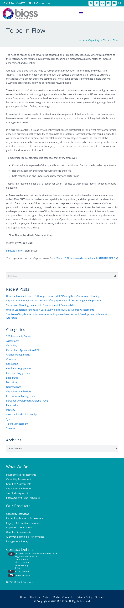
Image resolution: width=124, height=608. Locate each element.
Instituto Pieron (14, 250)
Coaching (11, 359)
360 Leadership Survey (19, 336)
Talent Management (17, 423)
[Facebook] (90, 3)
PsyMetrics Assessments (19, 527)
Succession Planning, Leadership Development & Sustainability (41, 305)
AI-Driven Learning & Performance (25, 536)
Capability (11, 345)
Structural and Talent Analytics (23, 414)
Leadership (12, 377)
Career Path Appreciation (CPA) (23, 350)
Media (56, 597)
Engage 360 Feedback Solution (23, 523)
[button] (100, 14)
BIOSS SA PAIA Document (20, 582)
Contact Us (68, 597)
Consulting (12, 363)
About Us (35, 597)
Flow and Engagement (18, 373)
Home (23, 597)
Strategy (10, 409)
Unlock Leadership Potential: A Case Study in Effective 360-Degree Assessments (50, 309)
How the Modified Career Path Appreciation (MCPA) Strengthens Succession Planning (53, 296)
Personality (12, 405)
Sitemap (99, 597)
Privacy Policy (84, 597)
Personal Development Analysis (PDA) (27, 400)
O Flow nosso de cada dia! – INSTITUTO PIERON (90, 258)
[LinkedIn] (108, 3)
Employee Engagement (18, 368)
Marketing (11, 382)
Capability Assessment (18, 479)
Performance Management (21, 396)
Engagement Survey (17, 541)
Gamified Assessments (18, 483)
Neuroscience (13, 386)
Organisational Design (18, 391)
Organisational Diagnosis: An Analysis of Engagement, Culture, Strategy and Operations (54, 300)
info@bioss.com (22, 575)
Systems (10, 419)
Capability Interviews (17, 513)
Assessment (12, 340)
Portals (46, 597)
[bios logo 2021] (20, 13)
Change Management (18, 354)
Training (10, 428)
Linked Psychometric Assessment (24, 518)
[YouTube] (114, 3)
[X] (96, 3)
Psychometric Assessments (21, 474)
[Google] (102, 3)
